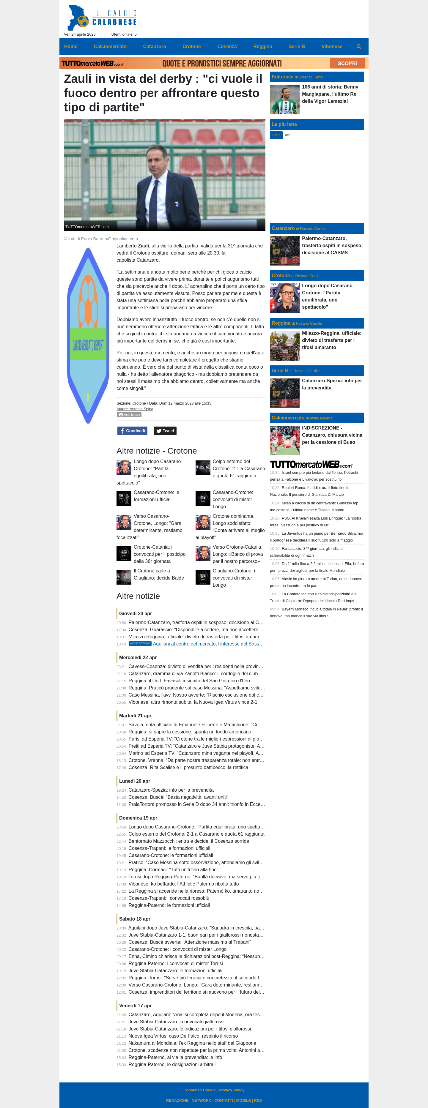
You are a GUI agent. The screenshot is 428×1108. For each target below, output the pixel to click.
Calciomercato (288, 417)
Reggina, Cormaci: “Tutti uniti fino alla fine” (173, 869)
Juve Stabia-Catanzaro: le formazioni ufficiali (175, 970)
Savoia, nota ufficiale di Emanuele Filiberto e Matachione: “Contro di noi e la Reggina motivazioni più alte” (240, 724)
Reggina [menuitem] (262, 46)
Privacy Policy (232, 1090)
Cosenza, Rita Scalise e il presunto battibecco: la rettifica (188, 767)
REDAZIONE (177, 1100)
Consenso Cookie (199, 1090)
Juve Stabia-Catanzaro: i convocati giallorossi (177, 1021)
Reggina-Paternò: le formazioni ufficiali (169, 905)
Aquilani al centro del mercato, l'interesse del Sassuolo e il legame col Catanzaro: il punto (235, 643)
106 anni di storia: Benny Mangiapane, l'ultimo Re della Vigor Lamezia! (330, 94)
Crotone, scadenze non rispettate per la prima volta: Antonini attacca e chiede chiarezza (221, 1050)
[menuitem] (359, 46)
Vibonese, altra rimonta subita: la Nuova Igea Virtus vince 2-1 (193, 702)
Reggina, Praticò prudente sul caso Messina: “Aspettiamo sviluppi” (198, 687)
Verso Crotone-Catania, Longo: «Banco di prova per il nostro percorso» (238, 554)
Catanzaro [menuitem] (154, 46)
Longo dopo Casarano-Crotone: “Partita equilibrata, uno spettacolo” (200, 826)
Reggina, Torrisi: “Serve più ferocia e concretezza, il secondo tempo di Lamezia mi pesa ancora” (230, 977)
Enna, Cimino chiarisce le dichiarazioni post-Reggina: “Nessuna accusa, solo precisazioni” (224, 956)
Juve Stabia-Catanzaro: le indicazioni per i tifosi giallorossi (190, 1028)
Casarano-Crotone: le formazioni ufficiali (171, 855)
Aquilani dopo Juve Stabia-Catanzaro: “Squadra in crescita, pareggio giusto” (208, 927)
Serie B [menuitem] (297, 46)
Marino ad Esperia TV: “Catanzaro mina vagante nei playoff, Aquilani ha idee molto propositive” (228, 753)
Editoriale (282, 76)
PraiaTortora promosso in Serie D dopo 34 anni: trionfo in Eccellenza (201, 804)
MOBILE (243, 1100)
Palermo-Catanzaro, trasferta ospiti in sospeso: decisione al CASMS (201, 622)
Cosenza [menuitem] (227, 46)
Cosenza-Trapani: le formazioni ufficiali (169, 848)
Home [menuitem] (70, 46)
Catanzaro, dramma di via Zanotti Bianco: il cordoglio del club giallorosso (205, 673)
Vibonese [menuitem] (332, 46)
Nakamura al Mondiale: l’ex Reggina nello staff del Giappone (192, 1043)
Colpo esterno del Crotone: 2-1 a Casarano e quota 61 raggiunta (239, 468)
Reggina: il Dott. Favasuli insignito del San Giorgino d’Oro (189, 680)
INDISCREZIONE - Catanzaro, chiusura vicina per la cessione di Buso (332, 435)
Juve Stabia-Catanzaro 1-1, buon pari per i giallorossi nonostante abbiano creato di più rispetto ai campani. (241, 934)
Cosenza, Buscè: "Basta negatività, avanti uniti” (179, 797)
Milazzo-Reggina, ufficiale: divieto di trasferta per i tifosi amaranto (197, 636)
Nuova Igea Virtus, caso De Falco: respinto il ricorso (183, 1035)
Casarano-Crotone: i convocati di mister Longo (234, 499)
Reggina (281, 323)
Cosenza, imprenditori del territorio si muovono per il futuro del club (199, 992)
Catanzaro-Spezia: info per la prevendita (171, 790)
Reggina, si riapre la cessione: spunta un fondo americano (190, 731)
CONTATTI (223, 1100)
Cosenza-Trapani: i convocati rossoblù (169, 898)
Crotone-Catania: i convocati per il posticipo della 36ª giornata (159, 554)
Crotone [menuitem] (191, 46)
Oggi (276, 135)
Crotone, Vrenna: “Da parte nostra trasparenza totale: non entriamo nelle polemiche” (217, 760)
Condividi (132, 431)
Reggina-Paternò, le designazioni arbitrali (172, 1064)
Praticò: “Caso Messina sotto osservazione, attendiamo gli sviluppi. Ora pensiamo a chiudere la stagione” (239, 862)
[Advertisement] (317, 181)
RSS (258, 1100)
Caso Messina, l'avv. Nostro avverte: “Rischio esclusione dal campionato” (206, 694)
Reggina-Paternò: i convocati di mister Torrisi (176, 963)
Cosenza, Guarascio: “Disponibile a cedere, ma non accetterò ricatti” (201, 629)
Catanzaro (283, 228)
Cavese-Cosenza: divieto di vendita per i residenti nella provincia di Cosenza (209, 666)
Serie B (280, 370)
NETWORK (201, 1100)
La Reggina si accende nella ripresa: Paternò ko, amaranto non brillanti (203, 891)
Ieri (287, 135)
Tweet (165, 431)
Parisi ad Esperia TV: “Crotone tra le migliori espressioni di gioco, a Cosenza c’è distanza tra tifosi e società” (242, 738)
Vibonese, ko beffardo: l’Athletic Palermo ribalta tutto (184, 883)
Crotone (139, 403)
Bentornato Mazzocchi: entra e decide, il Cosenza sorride (189, 841)
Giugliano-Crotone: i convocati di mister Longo (234, 578)
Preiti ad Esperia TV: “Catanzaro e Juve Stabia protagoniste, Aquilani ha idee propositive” (223, 746)
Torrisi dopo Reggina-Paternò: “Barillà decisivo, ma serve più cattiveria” (203, 876)
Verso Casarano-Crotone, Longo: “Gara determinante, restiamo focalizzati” (207, 984)
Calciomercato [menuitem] (110, 46)
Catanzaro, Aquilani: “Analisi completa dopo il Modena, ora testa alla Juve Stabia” (214, 1014)
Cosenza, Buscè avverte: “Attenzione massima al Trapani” (190, 942)
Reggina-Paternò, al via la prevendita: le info (175, 1057)
